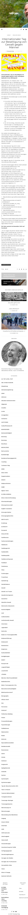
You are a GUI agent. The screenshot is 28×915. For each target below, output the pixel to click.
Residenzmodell (5, 746)
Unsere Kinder (5, 822)
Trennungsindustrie (6, 804)
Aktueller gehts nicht (14, 302)
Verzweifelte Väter (6, 865)
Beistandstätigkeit (6, 433)
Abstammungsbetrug (7, 389)
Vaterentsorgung (6, 264)
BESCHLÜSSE (5, 447)
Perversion (4, 706)
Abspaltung (4, 386)
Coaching (3, 461)
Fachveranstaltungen (7, 541)
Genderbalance (5, 584)
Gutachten (4, 598)
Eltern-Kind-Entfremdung (8, 498)
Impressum (22, 894)
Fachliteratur (5, 537)
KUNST (3, 660)
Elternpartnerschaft (7, 505)
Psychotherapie (5, 724)
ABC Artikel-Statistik (7, 382)
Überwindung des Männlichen (9, 814)
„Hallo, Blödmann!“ (14, 308)
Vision (3, 868)
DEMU (2, 469)
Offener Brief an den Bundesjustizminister (9, 275)
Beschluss (4, 443)
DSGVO (3, 479)
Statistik (3, 771)
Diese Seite (4, 472)
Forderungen (5, 573)
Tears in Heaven (5, 789)
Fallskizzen (4, 544)
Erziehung (4, 523)
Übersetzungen (5, 811)
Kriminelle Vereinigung (4, 906)
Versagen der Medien (7, 858)
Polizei (3, 717)
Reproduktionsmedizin (7, 742)
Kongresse (4, 649)
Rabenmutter (5, 732)
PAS (2, 703)
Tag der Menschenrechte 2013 (9, 786)
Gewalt (9, 35)
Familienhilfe (4, 552)
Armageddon (4, 415)
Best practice (5, 451)
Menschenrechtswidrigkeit (8, 688)
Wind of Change (5, 872)
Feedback (4, 562)
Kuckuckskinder (5, 652)
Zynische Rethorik (6, 876)
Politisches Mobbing (6, 714)
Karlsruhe (4, 631)
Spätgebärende (5, 768)
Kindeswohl (4, 642)
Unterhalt (4, 825)
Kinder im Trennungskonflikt (9, 634)
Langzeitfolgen (5, 667)
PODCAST (4, 710)
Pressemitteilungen (6, 721)
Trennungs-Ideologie (7, 800)
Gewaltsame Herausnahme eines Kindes (12, 282)
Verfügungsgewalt (6, 850)
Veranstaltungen (6, 843)
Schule (3, 757)
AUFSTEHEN (4, 422)
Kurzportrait (4, 663)
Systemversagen (6, 782)
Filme (2, 570)
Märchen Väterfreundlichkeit (9, 678)
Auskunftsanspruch (6, 425)
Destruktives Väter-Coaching (5, 899)
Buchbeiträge (5, 454)
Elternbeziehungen (6, 501)
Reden (3, 735)
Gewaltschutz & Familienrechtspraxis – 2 (14, 331)
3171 (7, 269)
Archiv (3, 411)
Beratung (4, 436)
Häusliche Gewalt (17, 35)
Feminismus (4, 566)
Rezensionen (4, 750)
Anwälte (3, 407)
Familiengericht (5, 548)
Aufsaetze (4, 418)
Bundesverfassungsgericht (8, 458)
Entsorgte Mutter (6, 512)
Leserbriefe (4, 670)
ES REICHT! (4, 526)
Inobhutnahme (5, 616)
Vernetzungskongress (7, 854)
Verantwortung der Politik (8, 847)
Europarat (4, 530)
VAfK (2, 829)
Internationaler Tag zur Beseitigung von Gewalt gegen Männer (14, 43)
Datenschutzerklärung (23, 897)
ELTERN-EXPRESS (6, 494)
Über (20, 888)
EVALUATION (4, 534)
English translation (6, 508)
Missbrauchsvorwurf (7, 692)
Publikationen (5, 728)
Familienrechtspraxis (7, 559)
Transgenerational (6, 796)
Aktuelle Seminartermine (8, 400)
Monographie (5, 696)
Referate (3, 739)
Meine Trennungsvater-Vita (9, 685)
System (3, 775)
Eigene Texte (5, 490)
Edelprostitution (6, 483)
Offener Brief (5, 699)
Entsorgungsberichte (7, 516)
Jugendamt (4, 627)
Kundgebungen (5, 656)
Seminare (4, 760)
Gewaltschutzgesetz (7, 595)
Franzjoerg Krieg (10, 51)
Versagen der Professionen (8, 861)
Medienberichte (5, 681)
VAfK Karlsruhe (5, 832)
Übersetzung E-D (6, 807)
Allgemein (4, 404)
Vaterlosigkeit (5, 836)
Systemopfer (5, 778)
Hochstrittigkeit (5, 609)
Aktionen (3, 397)
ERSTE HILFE (5, 519)
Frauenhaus (4, 577)
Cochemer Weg (5, 465)
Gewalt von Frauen (6, 591)
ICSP (2, 613)
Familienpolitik (5, 555)
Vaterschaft (4, 840)
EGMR (2, 487)
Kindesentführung (6, 638)
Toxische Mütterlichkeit (7, 793)
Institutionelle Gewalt (7, 620)
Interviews (4, 624)
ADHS (2, 393)
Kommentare (4, 645)
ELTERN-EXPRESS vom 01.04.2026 (4, 890)
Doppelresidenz (5, 476)
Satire (3, 753)
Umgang (3, 818)
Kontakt (21, 891)
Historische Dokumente (7, 606)
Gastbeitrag (4, 580)
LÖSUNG (3, 674)
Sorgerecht (4, 764)
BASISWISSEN (5, 429)
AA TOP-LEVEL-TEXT (7, 379)
